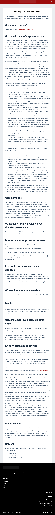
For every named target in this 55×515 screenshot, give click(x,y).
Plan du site (49, 500)
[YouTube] (51, 512)
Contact (50, 496)
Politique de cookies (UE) (46, 503)
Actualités (5, 481)
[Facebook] (43, 512)
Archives (5, 483)
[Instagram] (47, 512)
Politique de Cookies (43, 370)
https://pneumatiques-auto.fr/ (26, 29)
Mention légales (48, 505)
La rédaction (49, 498)
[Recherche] (51, 1)
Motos (4, 487)
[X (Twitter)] (45, 512)
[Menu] (3, 1)
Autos (4, 485)
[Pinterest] (49, 512)
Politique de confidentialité (45, 501)
